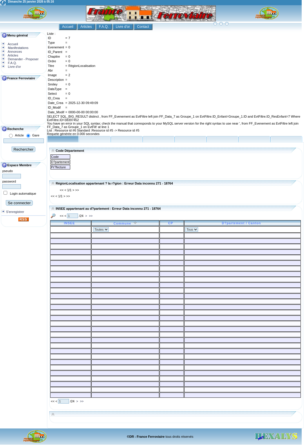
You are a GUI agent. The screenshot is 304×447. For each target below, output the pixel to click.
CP (171, 223)
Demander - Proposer (23, 59)
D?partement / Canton (242, 223)
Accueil (68, 27)
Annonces (14, 51)
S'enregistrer (15, 212)
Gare (35, 135)
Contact (143, 27)
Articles (86, 27)
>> (91, 216)
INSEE (70, 223)
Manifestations (17, 48)
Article (19, 135)
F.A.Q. (104, 27)
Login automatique (23, 193)
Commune (125, 223)
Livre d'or (123, 27)
